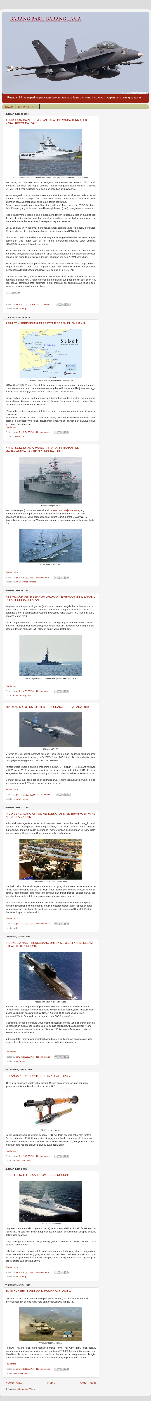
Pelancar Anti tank (21, 1160)
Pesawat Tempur (20, 799)
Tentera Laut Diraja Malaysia (64, 510)
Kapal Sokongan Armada (24, 582)
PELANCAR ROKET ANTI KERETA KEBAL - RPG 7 (38, 1076)
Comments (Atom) (26, 1389)
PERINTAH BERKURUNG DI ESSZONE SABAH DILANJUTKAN (46, 323)
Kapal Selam (19, 1061)
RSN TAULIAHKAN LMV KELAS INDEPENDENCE (37, 1175)
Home (51, 1382)
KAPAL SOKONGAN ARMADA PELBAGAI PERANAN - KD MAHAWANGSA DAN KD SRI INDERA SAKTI (42, 449)
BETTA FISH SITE (27, 107)
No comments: (45, 304)
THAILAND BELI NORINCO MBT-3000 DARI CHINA (38, 1291)
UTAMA (9, 107)
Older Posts (88, 1382)
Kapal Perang (19, 309)
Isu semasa (18, 436)
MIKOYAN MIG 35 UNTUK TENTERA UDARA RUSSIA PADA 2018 (47, 707)
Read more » (12, 427)
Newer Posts (13, 1382)
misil (29, 695)
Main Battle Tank (20, 1373)
